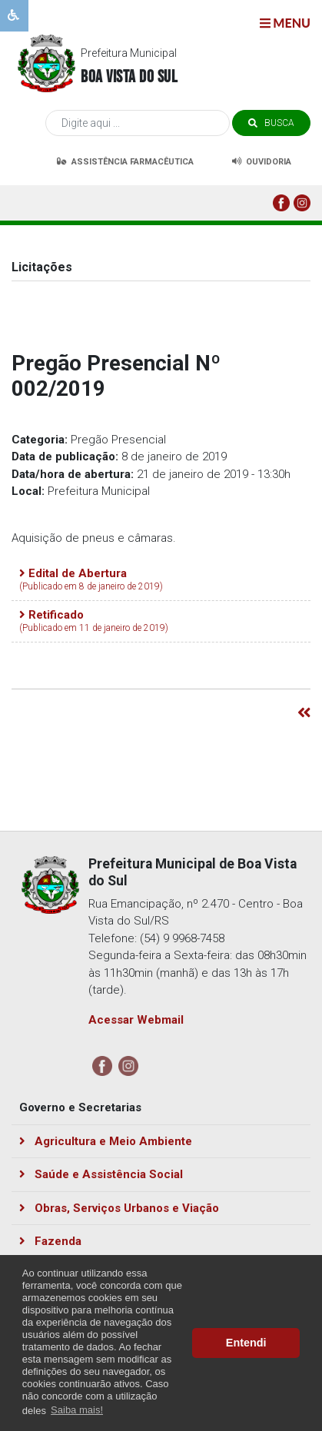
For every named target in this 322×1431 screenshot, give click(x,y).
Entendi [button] (246, 1342)
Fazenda (50, 1241)
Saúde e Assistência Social (101, 1174)
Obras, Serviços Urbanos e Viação (119, 1208)
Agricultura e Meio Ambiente (105, 1141)
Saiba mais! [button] (77, 1410)
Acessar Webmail (136, 1020)
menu (285, 22)
